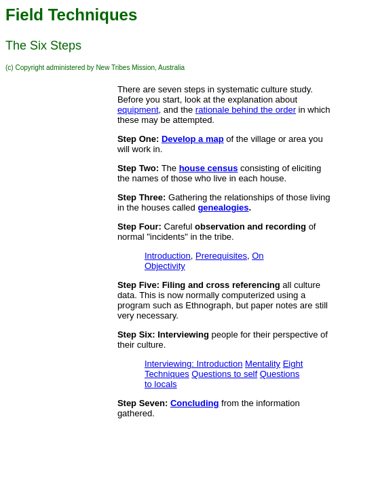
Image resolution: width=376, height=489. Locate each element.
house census (208, 168)
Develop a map (193, 139)
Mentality (262, 364)
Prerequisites (221, 256)
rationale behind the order (245, 110)
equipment (138, 110)
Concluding (194, 403)
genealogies (223, 207)
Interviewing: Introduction (194, 364)
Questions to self (224, 374)
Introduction (168, 256)
